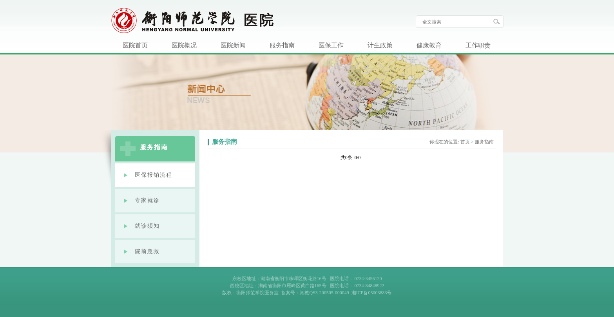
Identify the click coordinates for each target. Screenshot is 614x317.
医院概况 (184, 45)
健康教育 (429, 45)
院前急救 (147, 251)
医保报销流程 (153, 175)
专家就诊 (147, 200)
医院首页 (135, 45)
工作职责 (478, 45)
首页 (465, 142)
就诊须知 (147, 226)
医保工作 (331, 45)
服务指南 (282, 45)
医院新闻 (233, 45)
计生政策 (380, 45)
